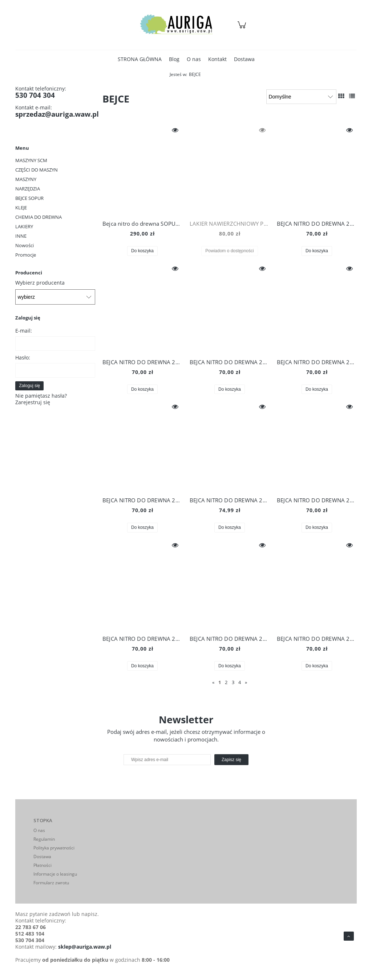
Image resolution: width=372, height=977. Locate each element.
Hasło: (22, 357)
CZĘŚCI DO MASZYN (36, 169)
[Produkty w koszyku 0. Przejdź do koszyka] (243, 28)
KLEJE (21, 207)
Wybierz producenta (40, 282)
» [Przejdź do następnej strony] (246, 682)
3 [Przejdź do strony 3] (233, 682)
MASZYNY (25, 179)
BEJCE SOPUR (29, 198)
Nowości (24, 245)
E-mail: (23, 330)
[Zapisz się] (231, 759)
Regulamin (44, 839)
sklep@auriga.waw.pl (84, 946)
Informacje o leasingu (55, 874)
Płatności (42, 865)
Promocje (25, 255)
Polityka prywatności (53, 848)
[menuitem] (140, 59)
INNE (21, 236)
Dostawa (42, 856)
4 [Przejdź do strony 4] (239, 682)
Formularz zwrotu (51, 883)
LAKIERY (24, 226)
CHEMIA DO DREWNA (38, 217)
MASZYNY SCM (31, 160)
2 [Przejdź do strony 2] (226, 682)
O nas (39, 830)
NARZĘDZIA (27, 188)
